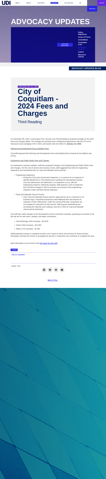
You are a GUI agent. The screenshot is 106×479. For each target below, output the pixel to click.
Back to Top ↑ (53, 280)
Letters (81, 52)
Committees (83, 40)
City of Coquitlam (19, 255)
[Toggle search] (79, 3)
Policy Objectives (82, 33)
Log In (101, 2)
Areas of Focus (84, 37)
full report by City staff (49, 245)
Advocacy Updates (82, 48)
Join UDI (90, 8)
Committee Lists (82, 43)
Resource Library (82, 56)
